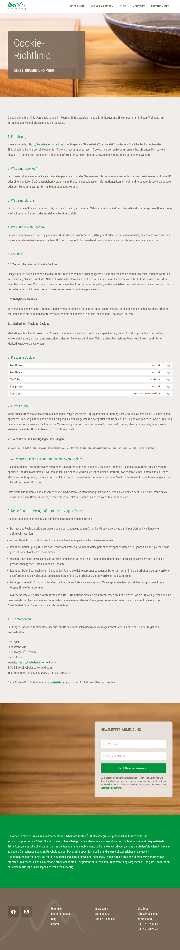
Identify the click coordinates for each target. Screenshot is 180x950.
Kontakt (56, 924)
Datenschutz (102, 914)
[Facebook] (13, 911)
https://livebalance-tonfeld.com (46, 144)
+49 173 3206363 (148, 924)
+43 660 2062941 (148, 929)
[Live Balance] (17, 6)
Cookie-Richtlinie (105, 919)
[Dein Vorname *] (133, 744)
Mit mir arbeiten (60, 914)
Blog (53, 919)
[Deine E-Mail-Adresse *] (133, 756)
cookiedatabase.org (60, 682)
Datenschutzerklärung (111, 787)
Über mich (57, 908)
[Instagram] (26, 911)
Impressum (101, 908)
